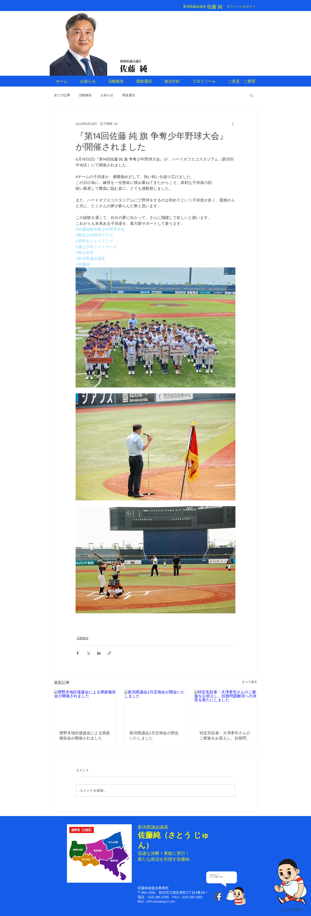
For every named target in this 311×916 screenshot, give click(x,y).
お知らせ (106, 95)
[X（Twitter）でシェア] (88, 653)
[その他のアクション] (232, 124)
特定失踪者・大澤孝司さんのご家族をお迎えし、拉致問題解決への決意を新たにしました (225, 736)
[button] (251, 95)
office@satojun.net (160, 901)
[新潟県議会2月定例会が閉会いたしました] (155, 707)
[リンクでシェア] (109, 653)
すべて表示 (249, 682)
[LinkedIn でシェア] (99, 653)
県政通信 (128, 95)
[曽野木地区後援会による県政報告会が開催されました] (85, 707)
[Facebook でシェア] (78, 653)
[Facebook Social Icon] (218, 896)
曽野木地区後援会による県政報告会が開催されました (84, 735)
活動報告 (85, 95)
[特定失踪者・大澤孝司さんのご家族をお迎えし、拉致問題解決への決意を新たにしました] (225, 707)
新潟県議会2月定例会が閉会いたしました (154, 735)
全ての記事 (62, 95)
